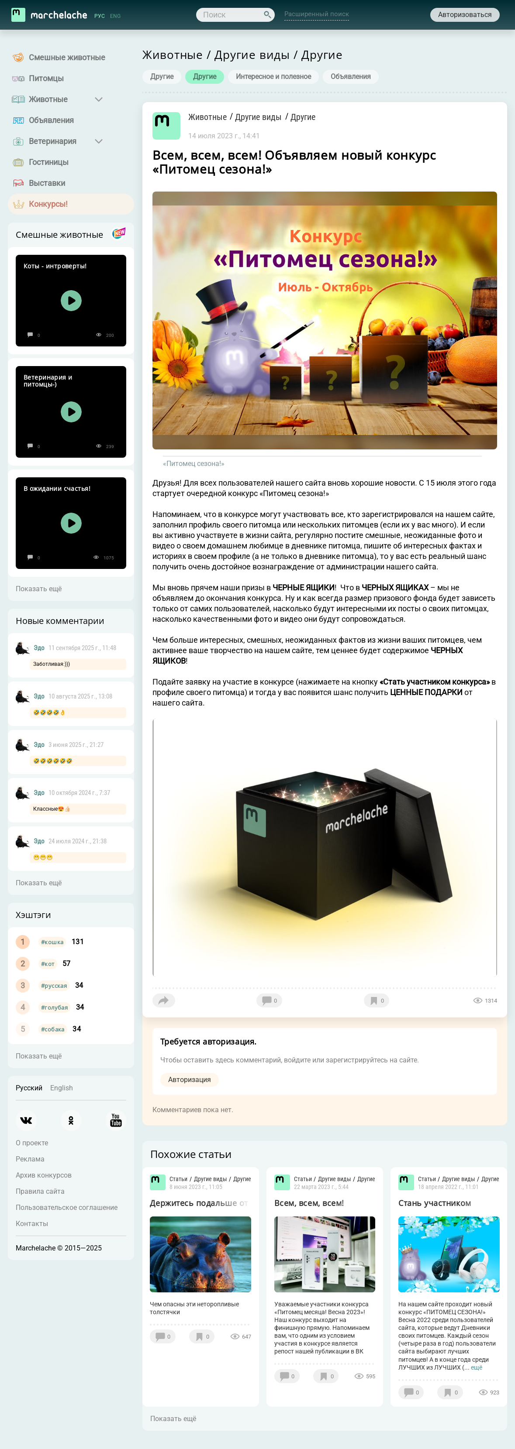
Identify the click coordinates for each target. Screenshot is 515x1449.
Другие (161, 76)
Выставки (47, 183)
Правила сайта (40, 1191)
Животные (48, 99)
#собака (53, 1029)
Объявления (51, 120)
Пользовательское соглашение (67, 1207)
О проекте (32, 1143)
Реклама (30, 1159)
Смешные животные (67, 57)
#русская (54, 986)
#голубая (54, 1007)
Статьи (178, 1181)
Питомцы (46, 78)
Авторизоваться (464, 14)
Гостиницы (49, 162)
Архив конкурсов (44, 1175)
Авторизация (189, 1080)
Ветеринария (52, 141)
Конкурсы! (48, 204)
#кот (48, 964)
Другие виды (264, 117)
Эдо (39, 648)
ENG (116, 16)
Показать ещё (39, 589)
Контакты (32, 1223)
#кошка (52, 942)
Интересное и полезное (273, 76)
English (61, 1088)
